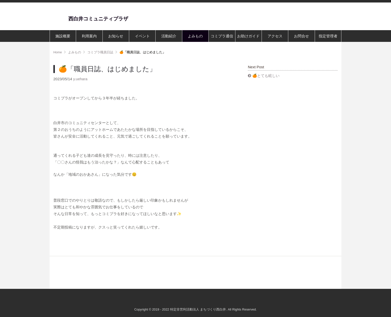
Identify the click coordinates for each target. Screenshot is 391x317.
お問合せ (301, 36)
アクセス (275, 36)
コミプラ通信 (222, 36)
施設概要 (62, 36)
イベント (142, 36)
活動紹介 (168, 36)
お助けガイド (248, 36)
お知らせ (115, 36)
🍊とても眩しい (266, 76)
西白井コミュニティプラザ (98, 18)
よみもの (195, 36)
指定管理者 (328, 36)
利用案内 (89, 36)
